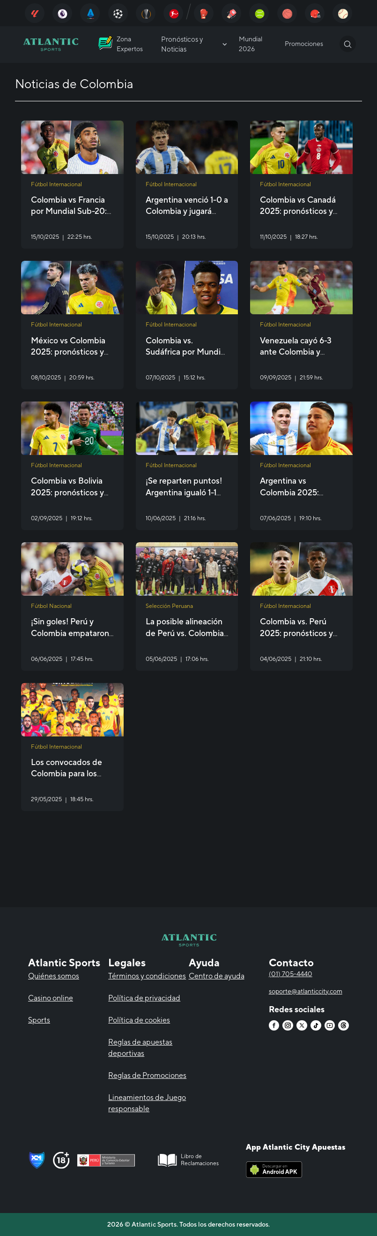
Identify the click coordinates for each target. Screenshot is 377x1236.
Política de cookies (139, 1020)
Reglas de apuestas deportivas (140, 1048)
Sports (39, 1020)
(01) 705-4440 (290, 974)
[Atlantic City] (34, 13)
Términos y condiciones (147, 975)
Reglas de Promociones (147, 1075)
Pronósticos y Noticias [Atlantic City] (195, 44)
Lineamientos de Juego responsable (147, 1103)
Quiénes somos (53, 975)
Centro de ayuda (216, 975)
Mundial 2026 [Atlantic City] (250, 44)
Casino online (50, 997)
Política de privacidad (144, 997)
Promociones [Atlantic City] (304, 43)
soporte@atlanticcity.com (305, 991)
